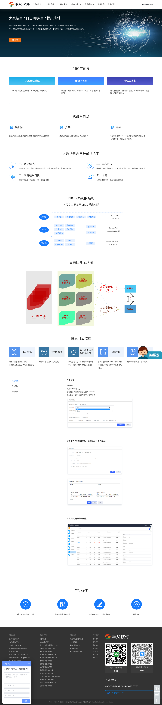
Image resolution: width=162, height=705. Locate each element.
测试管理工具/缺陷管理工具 (18, 648)
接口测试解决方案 (46, 651)
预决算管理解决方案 (46, 670)
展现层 (43, 217)
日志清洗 (15, 381)
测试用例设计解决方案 (47, 648)
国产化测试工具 (14, 639)
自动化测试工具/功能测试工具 (18, 654)
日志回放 (15, 386)
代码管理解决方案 (46, 667)
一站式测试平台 (14, 642)
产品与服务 (38, 4)
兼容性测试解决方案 (46, 673)
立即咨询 (15, 40)
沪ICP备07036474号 (55, 702)
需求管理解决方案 (46, 664)
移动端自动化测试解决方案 (49, 658)
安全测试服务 (74, 648)
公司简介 (95, 639)
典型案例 (95, 648)
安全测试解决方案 (46, 686)
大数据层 (44, 243)
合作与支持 (76, 4)
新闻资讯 (101, 4)
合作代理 (111, 4)
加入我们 (95, 654)
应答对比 (15, 392)
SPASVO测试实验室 (76, 651)
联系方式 (95, 658)
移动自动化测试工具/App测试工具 (20, 658)
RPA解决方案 (44, 642)
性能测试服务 (74, 642)
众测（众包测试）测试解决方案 (50, 676)
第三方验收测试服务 (76, 639)
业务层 (43, 230)
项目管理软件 (13, 651)
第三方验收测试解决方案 (48, 683)
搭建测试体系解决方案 (47, 679)
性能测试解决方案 (46, 661)
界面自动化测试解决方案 (48, 654)
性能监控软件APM (15, 645)
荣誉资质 (95, 645)
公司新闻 (95, 642)
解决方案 (52, 4)
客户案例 (63, 4)
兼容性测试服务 (75, 645)
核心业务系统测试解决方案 (49, 645)
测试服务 (43, 639)
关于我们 (89, 4)
